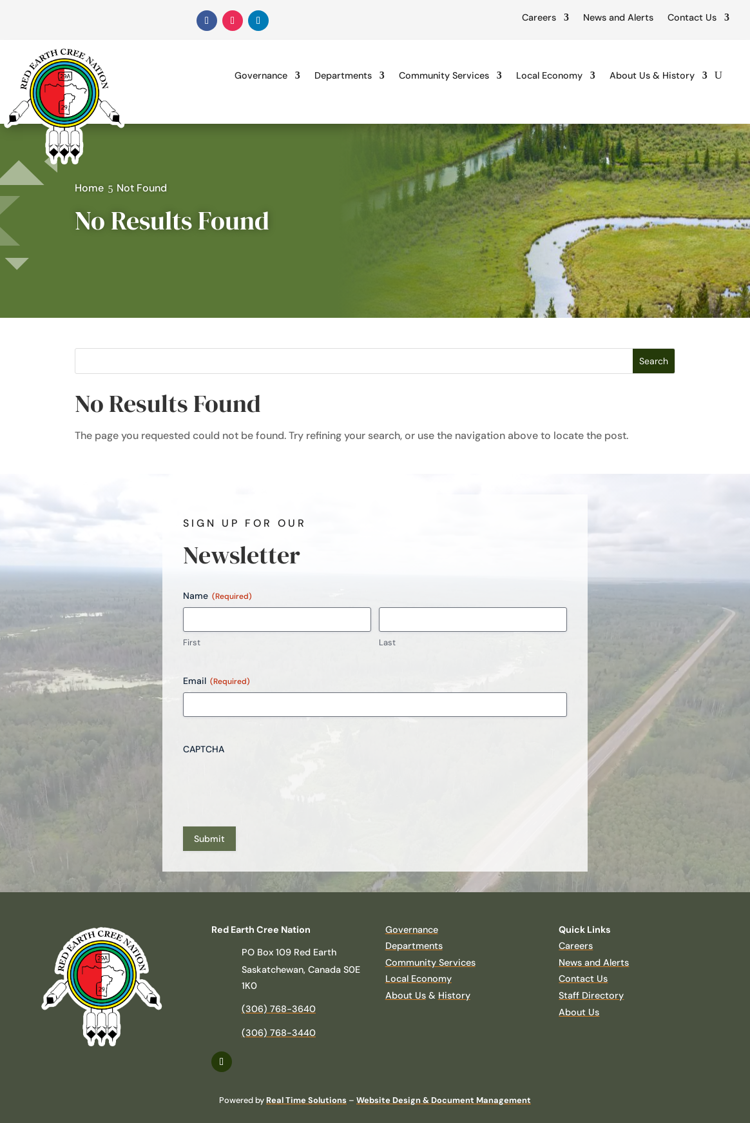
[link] (207, 20)
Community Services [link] (444, 75)
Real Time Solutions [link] (306, 1100)
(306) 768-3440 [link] (279, 1033)
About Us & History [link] (652, 75)
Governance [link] (261, 75)
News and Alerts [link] (618, 17)
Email (216, 681)
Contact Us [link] (692, 17)
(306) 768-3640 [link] (279, 1009)
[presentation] (281, 786)
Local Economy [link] (549, 75)
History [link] (454, 995)
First (191, 642)
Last (387, 642)
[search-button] (718, 75)
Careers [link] (539, 17)
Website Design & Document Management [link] (443, 1100)
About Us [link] (405, 995)
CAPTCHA (203, 749)
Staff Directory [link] (591, 995)
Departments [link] (343, 75)
